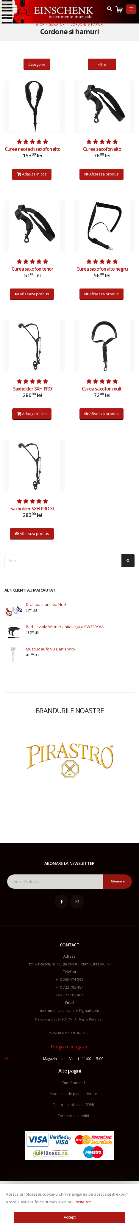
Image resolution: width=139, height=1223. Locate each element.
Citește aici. (82, 1202)
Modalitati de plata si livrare (73, 1093)
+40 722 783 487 (69, 987)
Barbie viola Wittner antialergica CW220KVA (65, 626)
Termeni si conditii (73, 1115)
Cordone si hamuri (87, 24)
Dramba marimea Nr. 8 (46, 604)
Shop (39, 24)
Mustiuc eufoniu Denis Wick (51, 649)
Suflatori (57, 24)
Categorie (37, 64)
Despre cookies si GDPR (73, 1104)
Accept (70, 1217)
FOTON (75, 1033)
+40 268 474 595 (69, 979)
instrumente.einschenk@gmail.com (69, 1010)
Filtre (102, 64)
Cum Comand (73, 1082)
